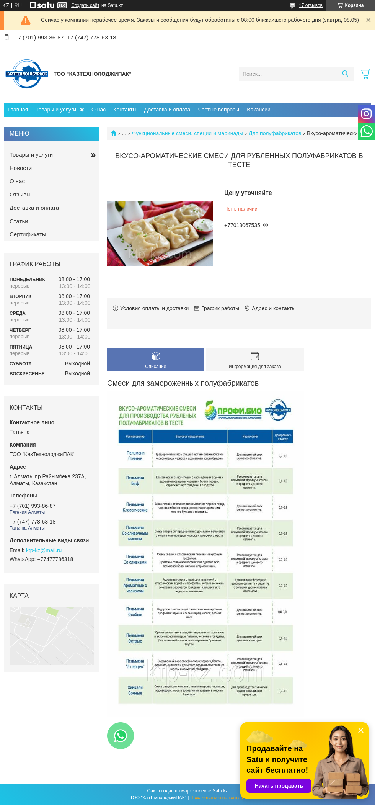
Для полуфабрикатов (275, 133)
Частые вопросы (219, 109)
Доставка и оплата (167, 109)
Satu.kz (220, 791)
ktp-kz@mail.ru (44, 550)
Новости (21, 168)
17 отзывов (311, 5)
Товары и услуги (56, 109)
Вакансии (259, 109)
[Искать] (345, 74)
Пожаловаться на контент (217, 797)
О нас (98, 109)
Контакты (124, 109)
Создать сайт (85, 5)
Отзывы (20, 194)
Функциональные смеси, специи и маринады (187, 133)
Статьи (19, 221)
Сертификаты (28, 234)
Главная (18, 109)
